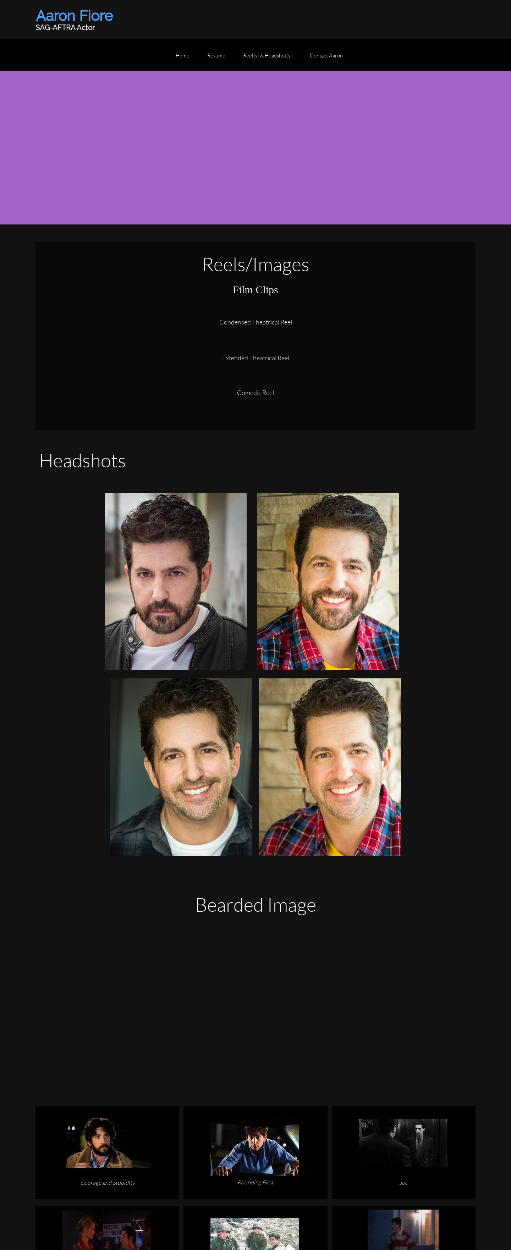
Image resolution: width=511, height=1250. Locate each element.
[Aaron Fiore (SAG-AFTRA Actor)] (76, 19)
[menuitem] (182, 59)
